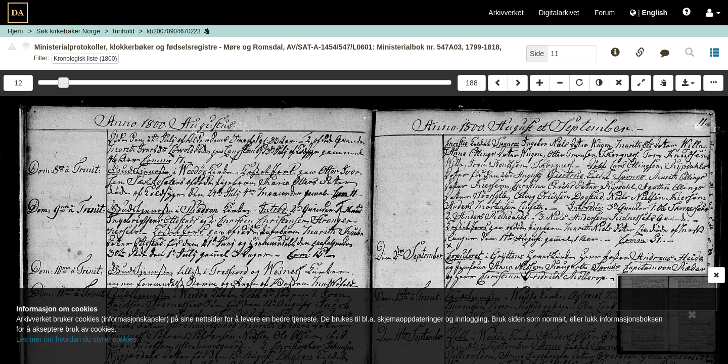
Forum (605, 13)
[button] (713, 12)
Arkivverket (505, 13)
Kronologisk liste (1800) (85, 58)
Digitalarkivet (559, 13)
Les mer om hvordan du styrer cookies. (77, 339)
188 (471, 83)
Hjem (15, 31)
